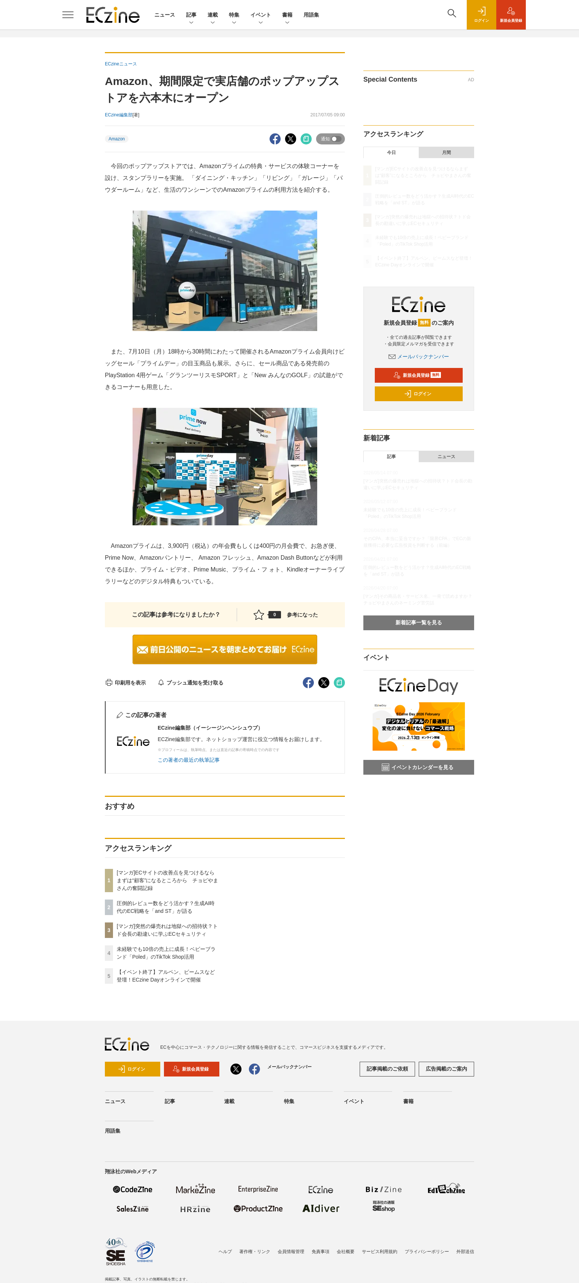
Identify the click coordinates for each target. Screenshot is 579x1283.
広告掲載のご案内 (446, 1069)
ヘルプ (225, 1251)
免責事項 (320, 1251)
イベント (260, 15)
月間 (446, 152)
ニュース (164, 15)
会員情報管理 (291, 1251)
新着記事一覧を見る (418, 622)
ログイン (417, 393)
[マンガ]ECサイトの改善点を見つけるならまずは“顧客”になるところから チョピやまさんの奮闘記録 (167, 880)
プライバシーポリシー (427, 1251)
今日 (391, 152)
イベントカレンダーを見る (417, 767)
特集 (234, 15)
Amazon (117, 138)
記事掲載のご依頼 (387, 1069)
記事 (191, 15)
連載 (213, 15)
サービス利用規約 (379, 1251)
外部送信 (465, 1251)
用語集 (311, 15)
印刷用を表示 (125, 683)
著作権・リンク (254, 1251)
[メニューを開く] (68, 15)
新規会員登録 (417, 375)
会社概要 (345, 1251)
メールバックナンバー (418, 356)
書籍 (287, 15)
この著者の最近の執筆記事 (189, 760)
